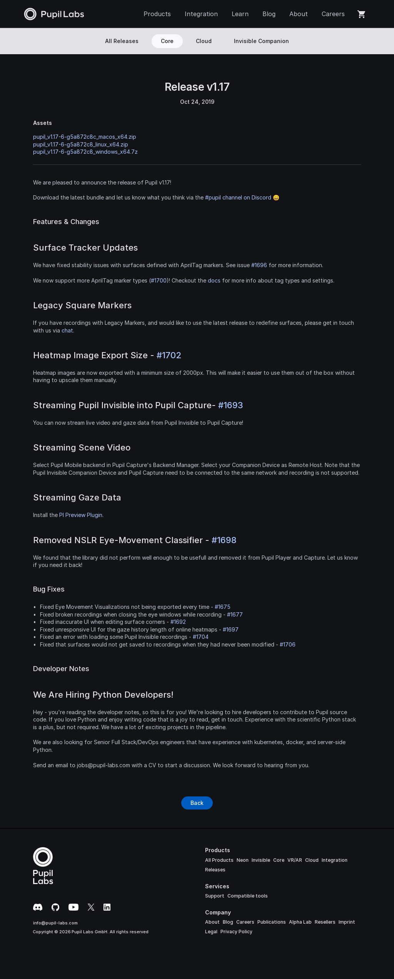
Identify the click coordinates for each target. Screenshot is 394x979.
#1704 (201, 636)
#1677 (235, 614)
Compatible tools (247, 896)
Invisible (261, 860)
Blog (228, 922)
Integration (334, 860)
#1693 (230, 405)
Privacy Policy (236, 931)
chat (67, 330)
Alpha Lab (300, 922)
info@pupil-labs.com (55, 923)
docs (214, 280)
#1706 (288, 644)
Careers (245, 922)
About (212, 922)
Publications (271, 922)
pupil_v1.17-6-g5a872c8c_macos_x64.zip (84, 136)
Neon (243, 860)
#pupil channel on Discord (238, 197)
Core (278, 860)
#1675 (222, 606)
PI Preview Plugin (80, 515)
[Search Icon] (363, 41)
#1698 (224, 540)
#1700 (159, 280)
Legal (211, 931)
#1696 (259, 265)
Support (214, 896)
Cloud (312, 860)
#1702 (169, 355)
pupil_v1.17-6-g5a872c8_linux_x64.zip (80, 144)
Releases (215, 870)
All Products (219, 860)
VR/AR (294, 860)
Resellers (325, 922)
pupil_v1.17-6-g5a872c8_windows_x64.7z (85, 151)
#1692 (178, 621)
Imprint (347, 922)
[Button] (197, 802)
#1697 (231, 629)
